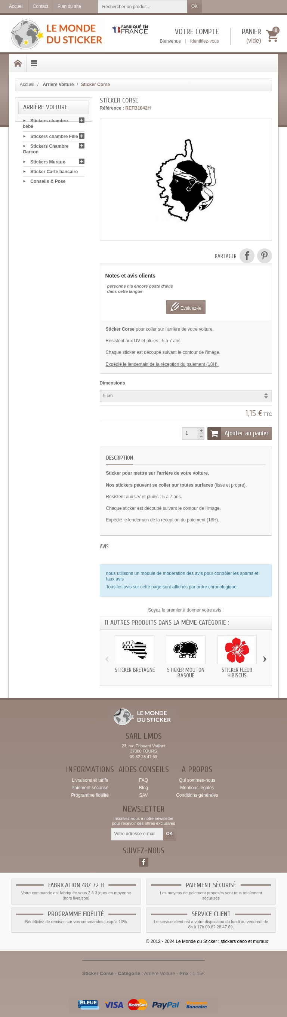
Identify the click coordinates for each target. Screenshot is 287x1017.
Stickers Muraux (47, 162)
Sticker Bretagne (135, 670)
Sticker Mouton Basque (185, 673)
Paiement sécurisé (89, 787)
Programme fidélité (90, 795)
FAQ (143, 780)
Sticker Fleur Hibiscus (237, 673)
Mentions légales (197, 787)
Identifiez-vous (204, 41)
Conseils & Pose (47, 182)
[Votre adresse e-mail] (137, 834)
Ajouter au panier (238, 433)
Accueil (27, 84)
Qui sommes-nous (197, 780)
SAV (143, 795)
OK (194, 6)
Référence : (112, 108)
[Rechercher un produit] (143, 6)
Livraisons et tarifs (90, 780)
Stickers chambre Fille (54, 137)
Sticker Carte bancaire (54, 172)
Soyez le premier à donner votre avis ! (185, 610)
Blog (143, 787)
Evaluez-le (185, 307)
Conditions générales (197, 795)
